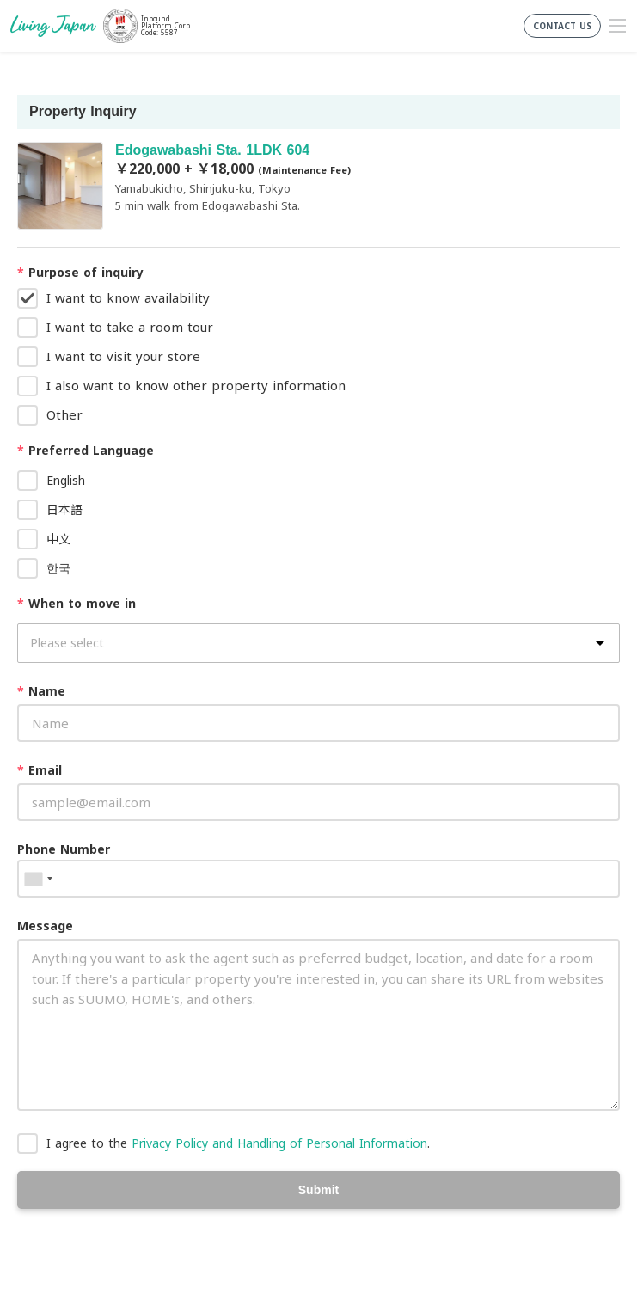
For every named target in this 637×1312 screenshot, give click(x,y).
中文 (58, 538)
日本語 (64, 509)
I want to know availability (128, 297)
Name (41, 691)
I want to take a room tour (129, 326)
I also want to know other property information (196, 385)
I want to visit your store (123, 356)
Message (45, 925)
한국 (58, 568)
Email (39, 770)
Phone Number (63, 849)
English (65, 480)
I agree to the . (238, 1143)
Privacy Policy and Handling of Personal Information (279, 1143)
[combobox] (38, 879)
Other (64, 414)
